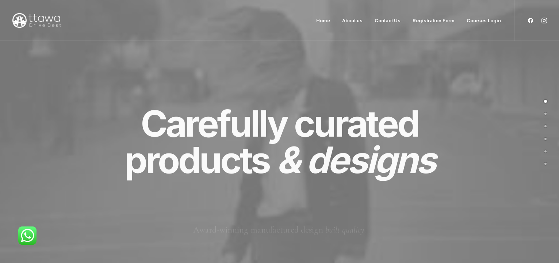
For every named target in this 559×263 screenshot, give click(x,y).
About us (352, 20)
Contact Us (388, 20)
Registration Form (434, 20)
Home (323, 20)
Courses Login (484, 20)
